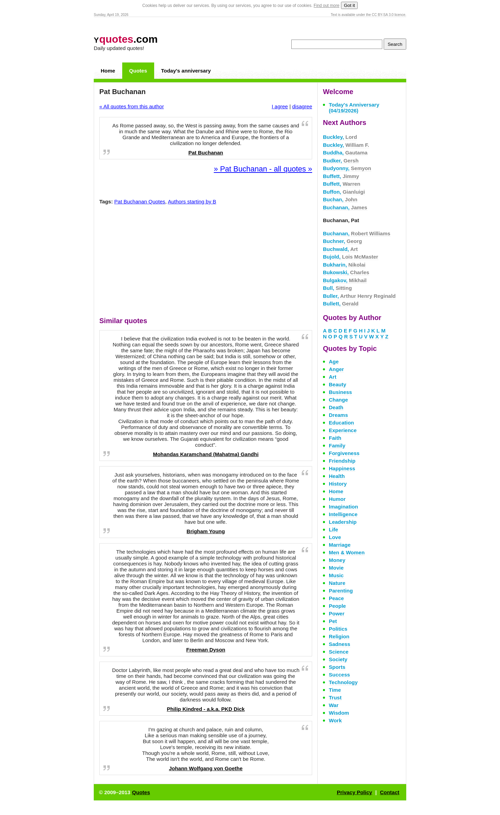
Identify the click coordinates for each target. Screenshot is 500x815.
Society (338, 659)
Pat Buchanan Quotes (139, 201)
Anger (336, 369)
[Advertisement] (206, 262)
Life (333, 529)
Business (340, 392)
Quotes (138, 71)
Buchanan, (345, 207)
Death (336, 407)
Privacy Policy (354, 792)
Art (332, 377)
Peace (336, 598)
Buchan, (340, 199)
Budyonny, (347, 168)
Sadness (339, 644)
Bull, (337, 288)
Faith (335, 438)
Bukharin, (344, 265)
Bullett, (341, 303)
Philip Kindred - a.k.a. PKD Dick (205, 709)
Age (334, 361)
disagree (302, 106)
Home (108, 71)
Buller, (359, 296)
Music (336, 575)
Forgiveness (344, 453)
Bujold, (350, 257)
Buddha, (345, 153)
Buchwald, (340, 249)
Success (339, 675)
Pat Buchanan (205, 153)
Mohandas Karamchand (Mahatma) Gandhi (205, 454)
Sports (337, 667)
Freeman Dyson (205, 650)
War (334, 705)
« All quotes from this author (131, 106)
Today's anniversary (186, 71)
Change (338, 400)
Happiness (342, 468)
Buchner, (342, 241)
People (337, 606)
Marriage (340, 545)
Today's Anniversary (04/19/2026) (354, 108)
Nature (337, 583)
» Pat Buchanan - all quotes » (263, 169)
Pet (333, 621)
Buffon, (344, 192)
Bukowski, (346, 272)
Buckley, (340, 137)
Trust (335, 697)
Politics (338, 629)
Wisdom (339, 713)
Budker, (341, 160)
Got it (349, 5)
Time (335, 690)
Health (337, 476)
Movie (336, 568)
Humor (337, 499)
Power (336, 613)
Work (335, 720)
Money (337, 560)
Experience (343, 430)
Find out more (326, 5)
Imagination (343, 507)
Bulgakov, (345, 280)
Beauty (337, 384)
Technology (343, 682)
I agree (280, 106)
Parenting (341, 591)
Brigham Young (205, 531)
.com (126, 39)
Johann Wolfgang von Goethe (205, 768)
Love (335, 537)
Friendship (342, 461)
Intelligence (343, 514)
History (338, 484)
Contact (389, 792)
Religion (339, 636)
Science (339, 652)
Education (341, 423)
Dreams (338, 415)
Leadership (343, 522)
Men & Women (347, 552)
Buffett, (341, 176)
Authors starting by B (192, 201)
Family (337, 445)
